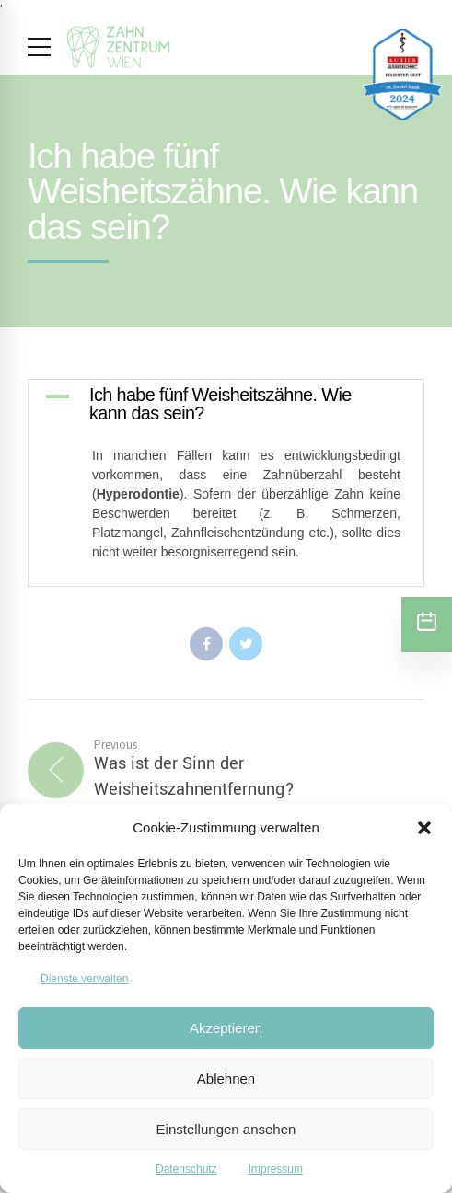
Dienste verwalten (84, 978)
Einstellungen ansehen (226, 1129)
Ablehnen (226, 1078)
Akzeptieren (226, 1028)
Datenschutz (186, 1169)
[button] (424, 828)
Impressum (276, 1169)
